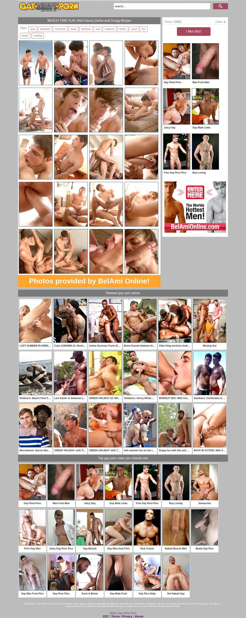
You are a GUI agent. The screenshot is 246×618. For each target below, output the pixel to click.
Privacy (127, 616)
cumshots (60, 29)
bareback (45, 29)
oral (98, 29)
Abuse (139, 616)
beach (25, 35)
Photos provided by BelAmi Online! (89, 281)
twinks (122, 29)
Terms (115, 616)
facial (73, 29)
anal (32, 29)
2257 (105, 616)
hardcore (86, 29)
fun (143, 29)
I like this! (193, 31)
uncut (134, 29)
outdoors (109, 29)
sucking (38, 35)
